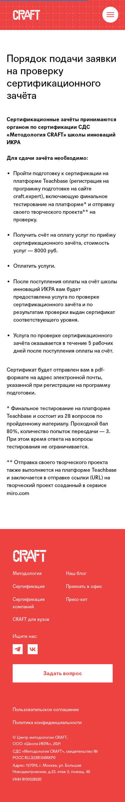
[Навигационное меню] (110, 14)
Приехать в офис (84, 586)
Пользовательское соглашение (46, 709)
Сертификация (29, 586)
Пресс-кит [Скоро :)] (76, 599)
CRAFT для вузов (31, 619)
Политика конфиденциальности (47, 722)
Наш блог (76, 573)
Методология (27, 573)
